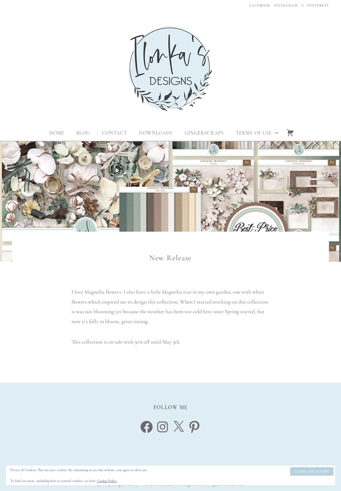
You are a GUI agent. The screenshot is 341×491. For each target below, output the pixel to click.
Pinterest (318, 5)
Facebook (259, 5)
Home (56, 133)
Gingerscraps (204, 133)
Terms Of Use (254, 133)
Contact (114, 133)
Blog (83, 133)
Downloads (155, 133)
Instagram (286, 5)
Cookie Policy (107, 481)
